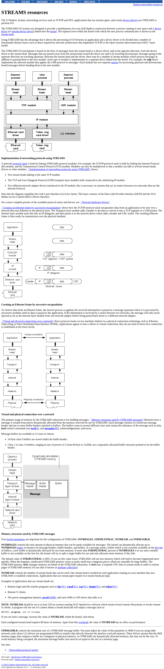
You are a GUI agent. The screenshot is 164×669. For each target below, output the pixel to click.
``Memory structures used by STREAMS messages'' (116, 419)
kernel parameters (16, 539)
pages (20, 547)
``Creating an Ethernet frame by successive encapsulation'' (31, 207)
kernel (53, 31)
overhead (83, 622)
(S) (35, 428)
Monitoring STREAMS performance (26, 657)
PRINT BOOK (89, 2)
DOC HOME (10, 2)
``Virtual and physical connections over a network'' (27, 321)
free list (159, 547)
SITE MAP (25, 2)
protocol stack (20, 163)
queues (114, 62)
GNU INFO (59, 2)
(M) (51, 428)
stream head (7, 34)
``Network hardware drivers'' (95, 202)
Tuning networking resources (148, 4)
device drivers (130, 20)
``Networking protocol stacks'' (23, 650)
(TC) (61, 586)
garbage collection (67, 567)
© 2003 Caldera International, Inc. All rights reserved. (24, 665)
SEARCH (73, 2)
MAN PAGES (42, 2)
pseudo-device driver (22, 31)
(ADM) (49, 597)
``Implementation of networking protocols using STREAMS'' (59, 169)
